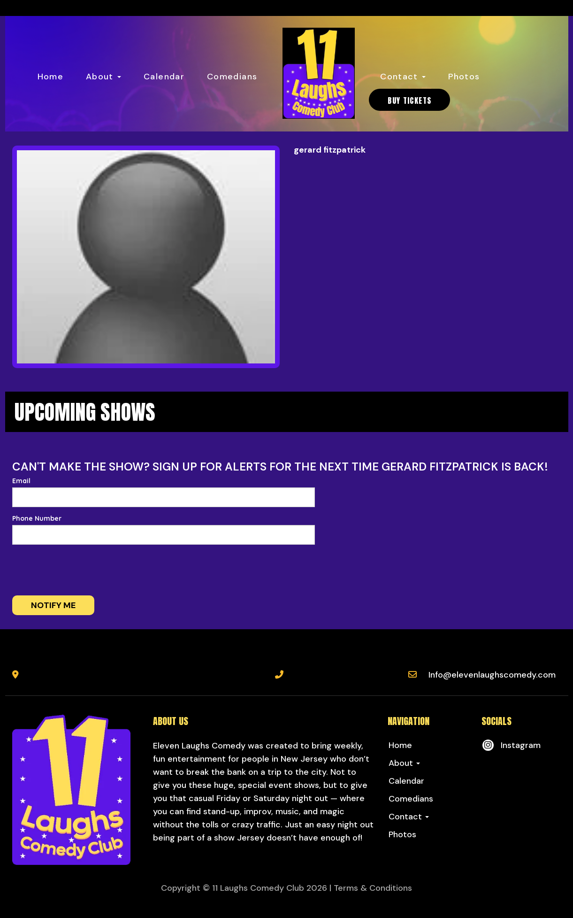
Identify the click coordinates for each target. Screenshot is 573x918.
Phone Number (36, 518)
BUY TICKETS (409, 100)
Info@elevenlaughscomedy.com (492, 674)
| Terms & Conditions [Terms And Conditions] (370, 888)
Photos (464, 76)
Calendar (164, 76)
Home (50, 76)
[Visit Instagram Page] (511, 745)
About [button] (103, 76)
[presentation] (83, 570)
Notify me (53, 605)
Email (21, 481)
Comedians (232, 76)
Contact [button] (403, 76)
